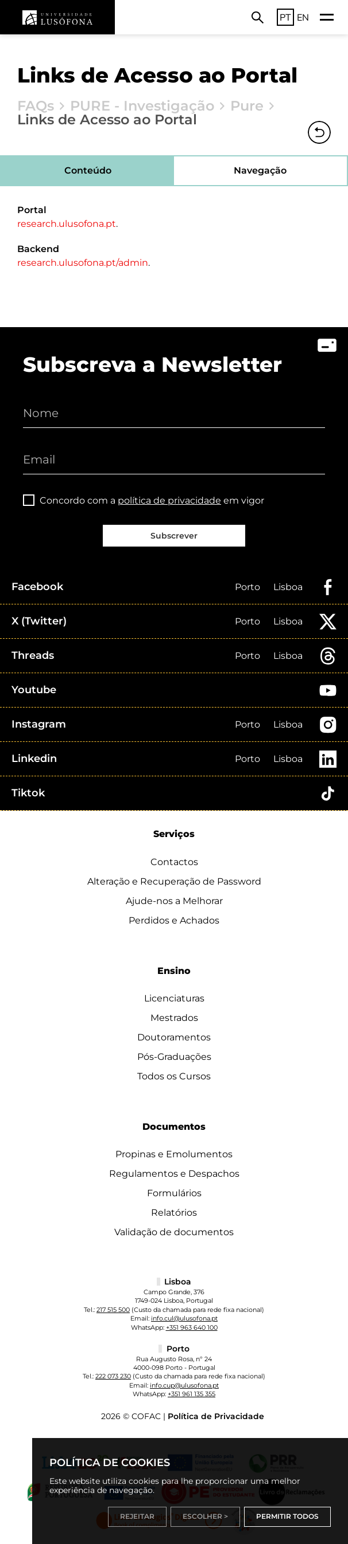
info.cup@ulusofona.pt (184, 1385)
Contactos (174, 862)
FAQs (35, 106)
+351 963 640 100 (192, 1327)
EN (303, 17)
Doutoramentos (174, 1037)
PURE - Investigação (142, 106)
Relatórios (174, 1212)
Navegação (260, 170)
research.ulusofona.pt (66, 223)
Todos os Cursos (174, 1076)
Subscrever (174, 536)
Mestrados (174, 1017)
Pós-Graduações (174, 1056)
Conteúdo (87, 170)
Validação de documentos (174, 1232)
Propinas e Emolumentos (174, 1154)
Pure (247, 106)
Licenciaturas (174, 998)
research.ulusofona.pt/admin (82, 262)
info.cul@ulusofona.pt (184, 1318)
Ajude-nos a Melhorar (174, 900)
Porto (247, 587)
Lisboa (288, 587)
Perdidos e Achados (174, 920)
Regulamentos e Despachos (174, 1173)
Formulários (174, 1193)
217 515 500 (113, 1310)
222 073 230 (113, 1376)
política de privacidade (169, 500)
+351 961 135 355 (191, 1394)
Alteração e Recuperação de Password (174, 881)
